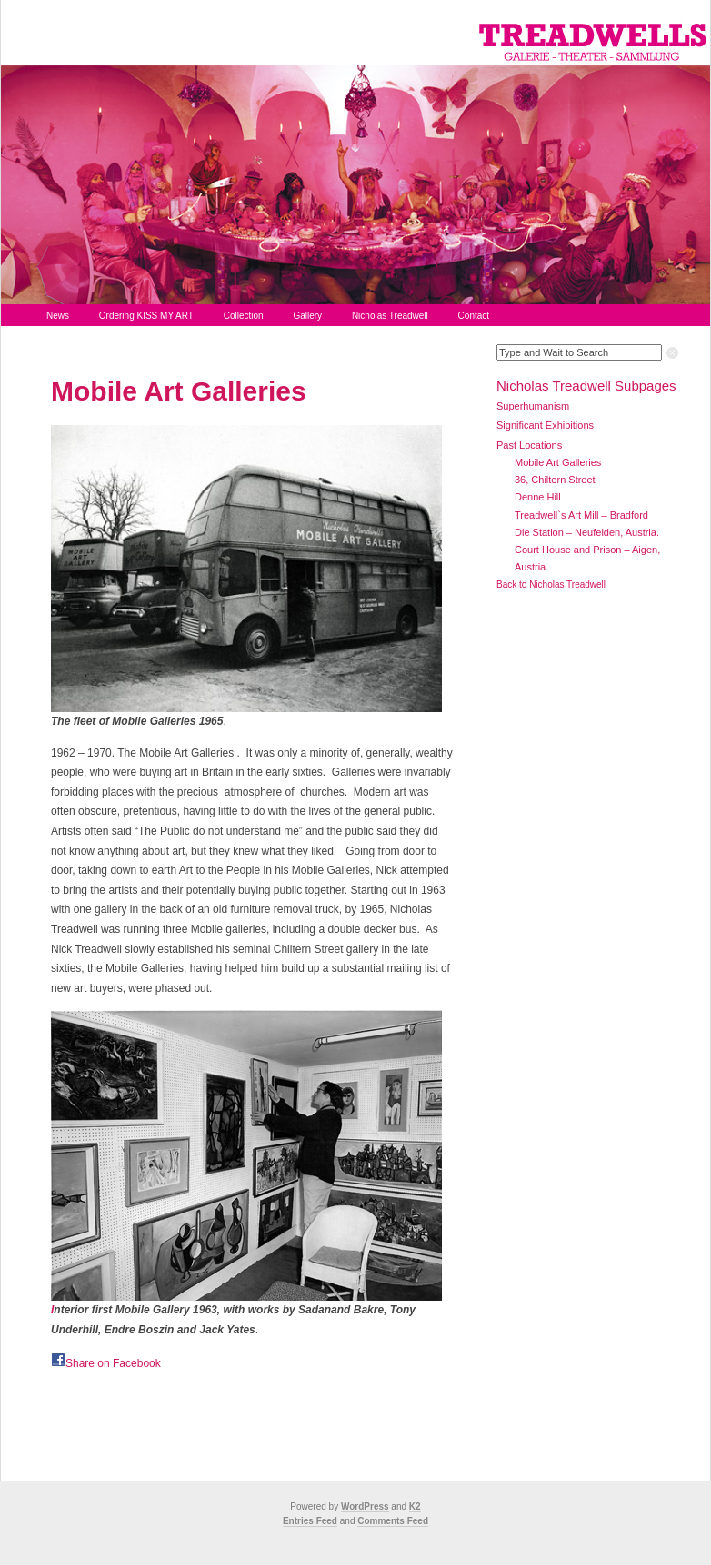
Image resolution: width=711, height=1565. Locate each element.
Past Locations (529, 445)
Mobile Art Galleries (178, 391)
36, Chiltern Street (555, 479)
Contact (473, 316)
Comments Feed (392, 1521)
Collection (244, 316)
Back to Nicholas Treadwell (551, 584)
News (57, 316)
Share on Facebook (113, 1363)
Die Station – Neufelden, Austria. (587, 532)
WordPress (365, 1506)
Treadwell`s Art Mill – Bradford (581, 515)
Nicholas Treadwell (390, 316)
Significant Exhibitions (545, 425)
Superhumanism (532, 406)
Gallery (307, 316)
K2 (415, 1506)
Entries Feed (310, 1521)
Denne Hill (538, 496)
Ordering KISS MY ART (146, 316)
